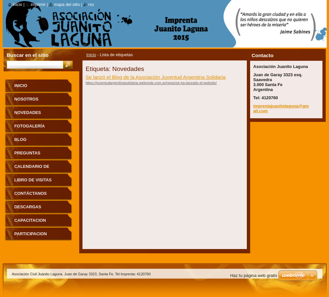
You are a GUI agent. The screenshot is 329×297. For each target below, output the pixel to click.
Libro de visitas (33, 179)
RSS (91, 4)
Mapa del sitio (67, 4)
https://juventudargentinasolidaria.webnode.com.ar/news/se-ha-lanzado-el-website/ (151, 83)
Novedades (27, 112)
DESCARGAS (27, 206)
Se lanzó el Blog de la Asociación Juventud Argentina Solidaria (156, 77)
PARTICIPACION (30, 233)
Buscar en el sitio (28, 55)
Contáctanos (30, 193)
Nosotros (26, 99)
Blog (20, 139)
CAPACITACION (30, 220)
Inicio (91, 54)
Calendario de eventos (32, 168)
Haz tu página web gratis (253, 275)
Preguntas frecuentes (28, 155)
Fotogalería (29, 126)
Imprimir (38, 4)
